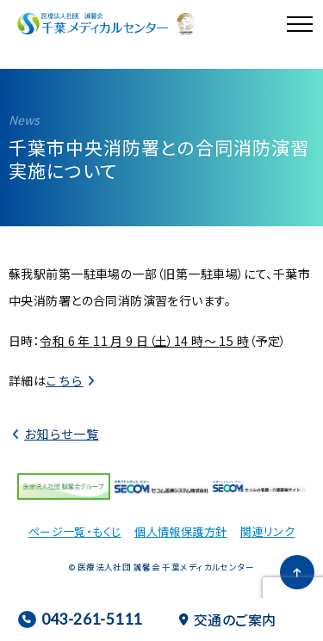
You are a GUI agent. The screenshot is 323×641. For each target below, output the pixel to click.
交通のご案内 (227, 619)
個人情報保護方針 (180, 531)
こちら (64, 380)
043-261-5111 (79, 619)
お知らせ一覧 (61, 433)
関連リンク (267, 531)
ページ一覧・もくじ (74, 531)
